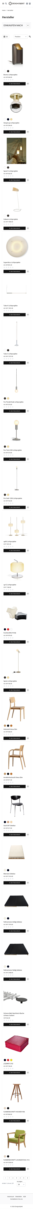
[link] (6, 1178)
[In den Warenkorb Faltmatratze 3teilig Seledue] (15, 979)
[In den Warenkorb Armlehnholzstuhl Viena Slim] (15, 786)
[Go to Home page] (16, 3)
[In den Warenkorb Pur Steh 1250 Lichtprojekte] (15, 507)
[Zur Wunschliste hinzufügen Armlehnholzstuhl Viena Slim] (27, 786)
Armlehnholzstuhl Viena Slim (13, 777)
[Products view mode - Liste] (7, 37)
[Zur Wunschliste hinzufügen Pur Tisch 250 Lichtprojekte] (27, 459)
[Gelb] (11, 1059)
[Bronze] (8, 71)
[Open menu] (3, 3)
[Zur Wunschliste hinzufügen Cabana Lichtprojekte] (27, 228)
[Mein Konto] (27, 3)
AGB (24, 1196)
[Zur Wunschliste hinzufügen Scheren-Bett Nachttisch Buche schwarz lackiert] (27, 1024)
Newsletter (18, 1196)
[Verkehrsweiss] (5, 71)
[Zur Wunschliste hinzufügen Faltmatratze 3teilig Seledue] (27, 979)
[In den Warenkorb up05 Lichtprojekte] (15, 550)
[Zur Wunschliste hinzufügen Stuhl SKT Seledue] (27, 834)
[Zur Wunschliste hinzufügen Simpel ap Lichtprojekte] (27, 132)
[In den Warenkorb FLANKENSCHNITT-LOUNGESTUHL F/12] (15, 1169)
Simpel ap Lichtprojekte (11, 123)
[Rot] (8, 629)
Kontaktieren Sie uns (16, 1199)
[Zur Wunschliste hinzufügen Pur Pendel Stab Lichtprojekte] (27, 411)
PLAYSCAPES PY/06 (10, 633)
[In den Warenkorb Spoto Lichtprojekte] (15, 690)
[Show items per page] (21, 1184)
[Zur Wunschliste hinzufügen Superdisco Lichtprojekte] (27, 271)
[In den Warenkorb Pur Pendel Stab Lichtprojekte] (15, 411)
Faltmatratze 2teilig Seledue (13, 922)
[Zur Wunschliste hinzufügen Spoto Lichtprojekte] (27, 690)
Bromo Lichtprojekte (10, 75)
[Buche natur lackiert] (5, 725)
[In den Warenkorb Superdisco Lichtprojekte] (15, 271)
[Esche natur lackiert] (5, 1108)
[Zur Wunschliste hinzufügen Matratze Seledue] (27, 882)
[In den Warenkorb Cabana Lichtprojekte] (15, 228)
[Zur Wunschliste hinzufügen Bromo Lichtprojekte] (27, 83)
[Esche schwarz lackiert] (8, 1108)
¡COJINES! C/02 (8, 1064)
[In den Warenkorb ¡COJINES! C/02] (15, 1072)
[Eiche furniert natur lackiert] (11, 725)
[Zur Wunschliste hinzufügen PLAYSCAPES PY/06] (27, 642)
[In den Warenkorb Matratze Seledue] (15, 882)
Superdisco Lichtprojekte (12, 262)
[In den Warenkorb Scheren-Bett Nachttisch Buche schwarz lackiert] (15, 1024)
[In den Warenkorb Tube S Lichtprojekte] (15, 362)
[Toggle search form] (6, 3)
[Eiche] (8, 821)
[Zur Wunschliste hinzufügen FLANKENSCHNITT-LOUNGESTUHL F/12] (27, 1169)
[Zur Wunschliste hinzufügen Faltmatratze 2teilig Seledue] (27, 931)
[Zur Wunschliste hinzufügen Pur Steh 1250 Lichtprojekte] (27, 507)
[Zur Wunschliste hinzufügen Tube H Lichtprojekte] (27, 314)
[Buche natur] (11, 821)
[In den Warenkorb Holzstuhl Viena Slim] (15, 738)
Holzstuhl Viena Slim (10, 729)
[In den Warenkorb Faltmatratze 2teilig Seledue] (15, 931)
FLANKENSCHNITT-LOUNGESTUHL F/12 (16, 1160)
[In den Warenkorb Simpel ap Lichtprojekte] (15, 132)
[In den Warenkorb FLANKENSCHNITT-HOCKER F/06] (15, 1120)
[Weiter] (28, 1178)
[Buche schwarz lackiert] (8, 725)
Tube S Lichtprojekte (10, 354)
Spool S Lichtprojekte (11, 171)
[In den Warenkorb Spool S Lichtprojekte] (15, 180)
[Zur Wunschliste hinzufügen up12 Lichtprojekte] (27, 593)
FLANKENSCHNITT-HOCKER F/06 (14, 1112)
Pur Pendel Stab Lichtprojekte (13, 402)
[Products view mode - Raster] (4, 37)
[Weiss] (11, 629)
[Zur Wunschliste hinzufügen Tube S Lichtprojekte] (27, 362)
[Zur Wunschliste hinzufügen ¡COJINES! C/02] (27, 1072)
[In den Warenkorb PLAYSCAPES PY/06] (15, 642)
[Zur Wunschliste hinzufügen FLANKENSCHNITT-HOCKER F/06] (27, 1120)
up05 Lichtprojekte (10, 541)
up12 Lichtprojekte (10, 585)
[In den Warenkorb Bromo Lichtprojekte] (15, 83)
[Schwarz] (8, 119)
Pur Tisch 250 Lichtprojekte (13, 450)
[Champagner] (11, 119)
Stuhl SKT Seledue (9, 826)
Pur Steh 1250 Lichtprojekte (13, 498)
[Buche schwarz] (5, 821)
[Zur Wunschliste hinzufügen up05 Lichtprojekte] (27, 550)
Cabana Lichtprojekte (11, 219)
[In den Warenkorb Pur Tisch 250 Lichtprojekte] (15, 459)
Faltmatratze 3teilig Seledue (13, 970)
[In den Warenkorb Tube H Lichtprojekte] (15, 314)
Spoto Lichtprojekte (10, 681)
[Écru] (5, 870)
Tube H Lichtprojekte (11, 306)
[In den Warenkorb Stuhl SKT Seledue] (15, 834)
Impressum (10, 1196)
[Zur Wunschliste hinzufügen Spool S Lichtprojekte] (27, 180)
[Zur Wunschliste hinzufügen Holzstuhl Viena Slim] (27, 738)
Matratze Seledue (9, 874)
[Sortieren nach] (21, 37)
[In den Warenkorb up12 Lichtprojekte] (15, 593)
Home (4, 10)
